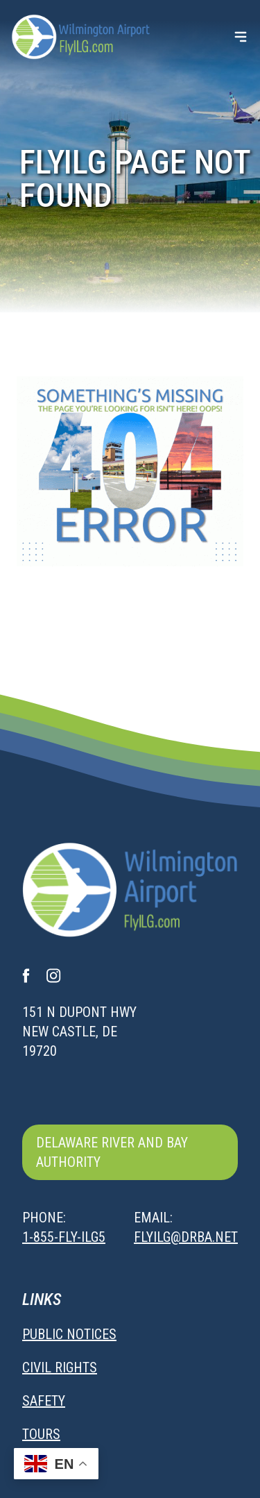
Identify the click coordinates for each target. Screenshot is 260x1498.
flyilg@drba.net (186, 1237)
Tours (41, 1434)
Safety (43, 1400)
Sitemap (47, 1467)
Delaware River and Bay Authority (112, 1152)
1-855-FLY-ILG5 (63, 1237)
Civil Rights (59, 1367)
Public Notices (69, 1334)
